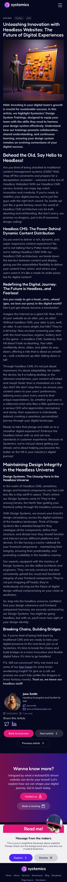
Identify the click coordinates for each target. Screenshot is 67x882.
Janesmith (29, 705)
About (17, 875)
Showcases (37, 875)
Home (8, 875)
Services (26, 875)
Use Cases (26, 667)
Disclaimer (41, 880)
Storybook (56, 875)
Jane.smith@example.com (37, 709)
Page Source (27, 880)
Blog (47, 875)
